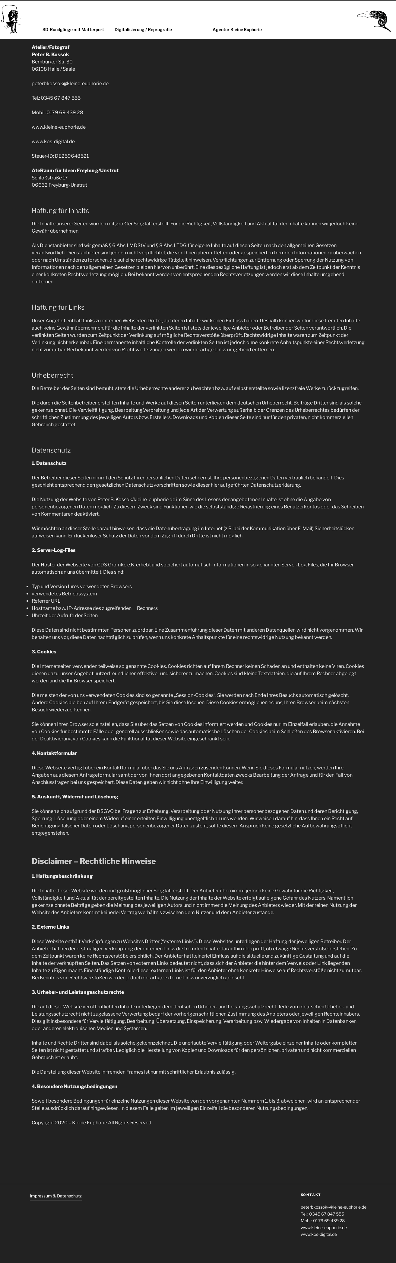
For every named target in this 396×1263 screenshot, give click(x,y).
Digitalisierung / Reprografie (143, 29)
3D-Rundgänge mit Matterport (73, 29)
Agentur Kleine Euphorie (237, 29)
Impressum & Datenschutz (56, 1195)
